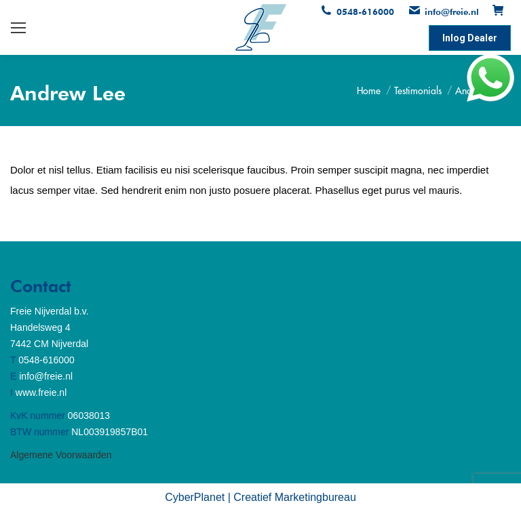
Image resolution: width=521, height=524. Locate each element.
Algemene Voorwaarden (60, 454)
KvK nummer (37, 415)
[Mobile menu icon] (18, 28)
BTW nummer (39, 431)
